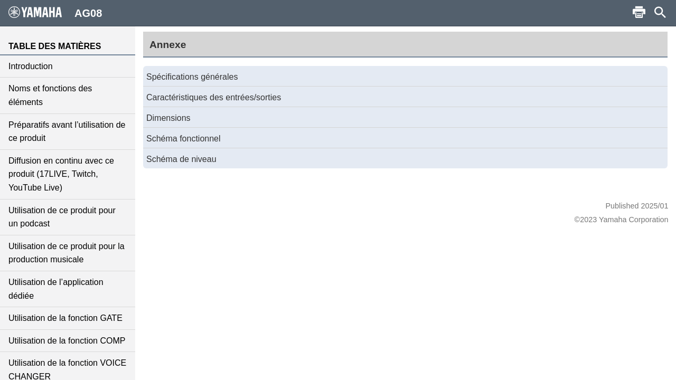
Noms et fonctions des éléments (50, 95)
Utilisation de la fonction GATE (65, 318)
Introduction (30, 66)
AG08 (55, 12)
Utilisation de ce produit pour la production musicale (66, 253)
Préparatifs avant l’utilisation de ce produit (66, 131)
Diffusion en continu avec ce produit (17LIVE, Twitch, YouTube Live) (61, 174)
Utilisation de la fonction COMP (66, 340)
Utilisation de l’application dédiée (56, 289)
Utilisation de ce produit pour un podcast (62, 217)
